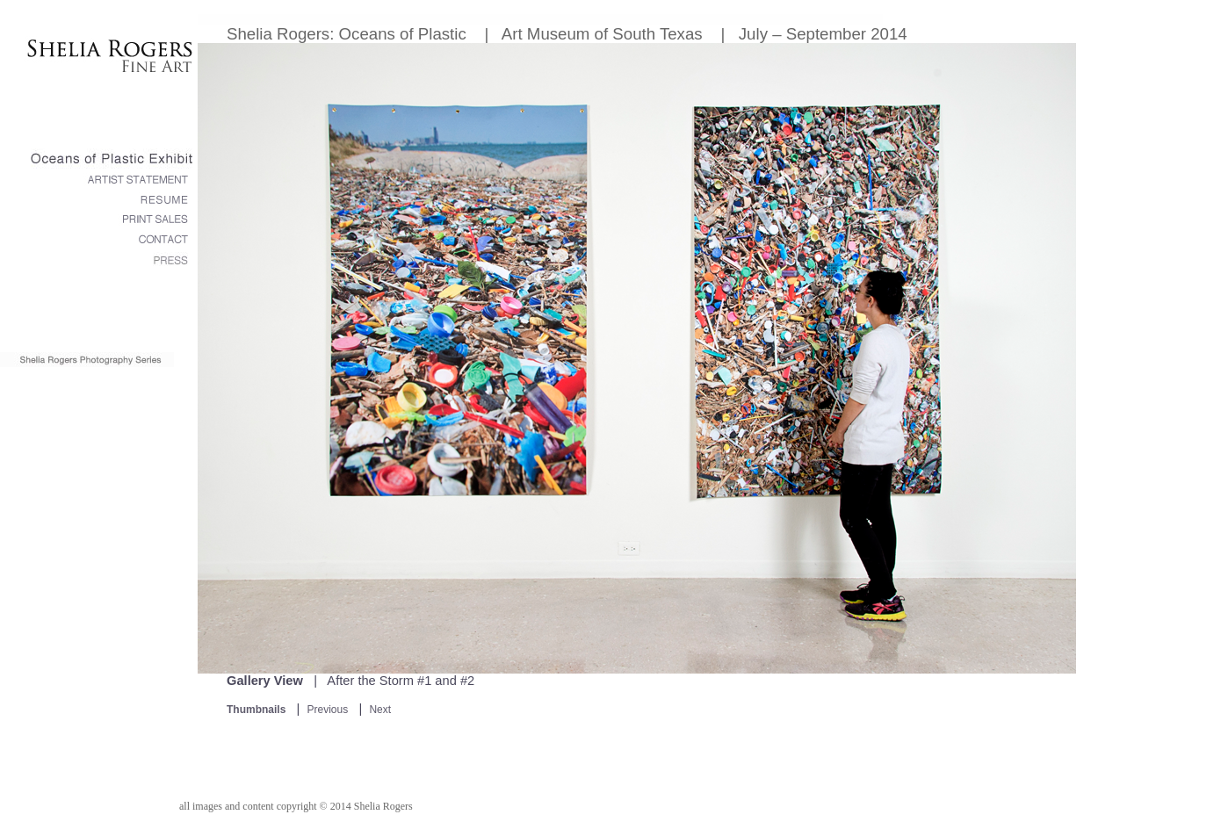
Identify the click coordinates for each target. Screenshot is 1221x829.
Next (380, 709)
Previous (328, 709)
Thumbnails (256, 709)
